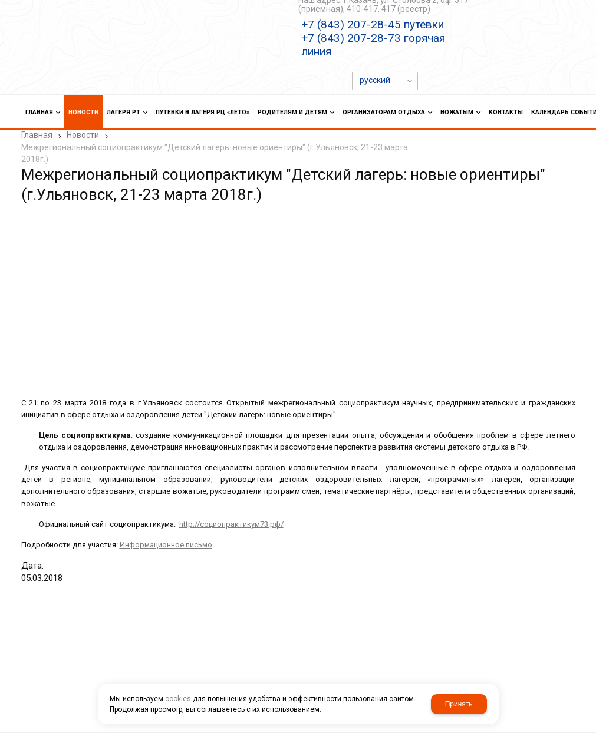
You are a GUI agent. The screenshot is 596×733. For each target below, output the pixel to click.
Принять (459, 704)
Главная (36, 135)
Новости (83, 135)
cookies (178, 699)
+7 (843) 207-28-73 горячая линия (373, 44)
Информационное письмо (166, 544)
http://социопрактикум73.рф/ (231, 524)
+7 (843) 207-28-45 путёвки (372, 24)
